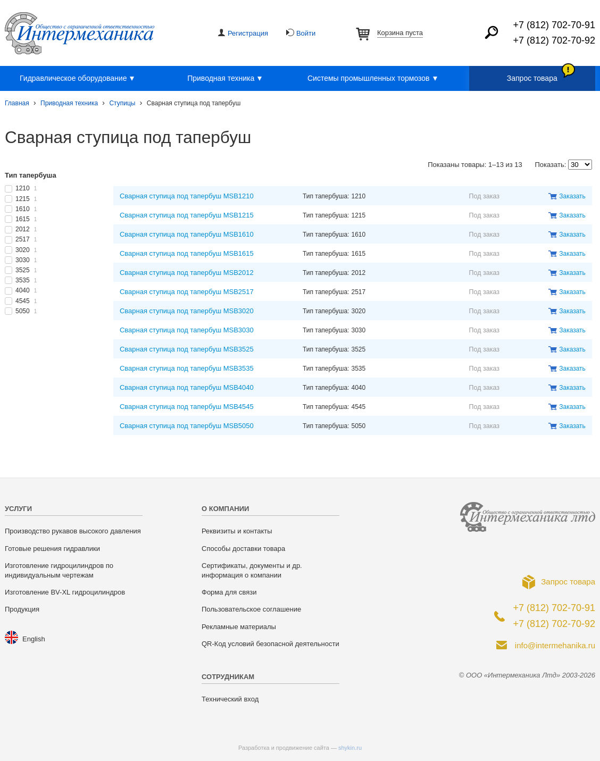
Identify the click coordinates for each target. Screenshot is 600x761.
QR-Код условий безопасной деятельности (270, 644)
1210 (26, 188)
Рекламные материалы (239, 627)
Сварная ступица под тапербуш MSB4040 (187, 387)
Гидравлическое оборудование (78, 78)
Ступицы (122, 103)
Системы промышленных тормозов (373, 78)
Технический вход (230, 699)
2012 (26, 229)
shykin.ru (350, 748)
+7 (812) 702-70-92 (554, 40)
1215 (26, 199)
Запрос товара (532, 78)
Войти (305, 33)
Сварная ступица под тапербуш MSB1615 (187, 253)
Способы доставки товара (243, 549)
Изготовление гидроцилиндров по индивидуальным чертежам (59, 570)
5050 (26, 311)
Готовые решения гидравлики (52, 549)
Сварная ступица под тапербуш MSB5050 (187, 426)
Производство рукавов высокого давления (73, 531)
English (33, 639)
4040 (26, 290)
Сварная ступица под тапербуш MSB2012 (187, 273)
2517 (26, 239)
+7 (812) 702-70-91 (554, 25)
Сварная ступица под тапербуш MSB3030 (187, 330)
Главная (17, 103)
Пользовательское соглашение (251, 609)
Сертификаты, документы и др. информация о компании (252, 570)
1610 (26, 209)
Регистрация (248, 33)
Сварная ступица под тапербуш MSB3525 (187, 349)
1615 (26, 219)
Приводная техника (226, 78)
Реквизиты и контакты (237, 531)
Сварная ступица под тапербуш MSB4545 (187, 407)
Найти (491, 32)
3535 (26, 280)
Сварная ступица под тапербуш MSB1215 (187, 215)
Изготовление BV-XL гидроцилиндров (65, 592)
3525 (26, 270)
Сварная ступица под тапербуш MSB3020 (187, 311)
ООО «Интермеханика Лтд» (79, 33)
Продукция (22, 609)
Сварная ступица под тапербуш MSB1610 (187, 234)
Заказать (572, 196)
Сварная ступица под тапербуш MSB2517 (187, 292)
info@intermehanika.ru (555, 645)
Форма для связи (229, 592)
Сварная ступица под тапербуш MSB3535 (187, 368)
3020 (26, 250)
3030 (26, 260)
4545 (26, 301)
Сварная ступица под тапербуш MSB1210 (187, 196)
